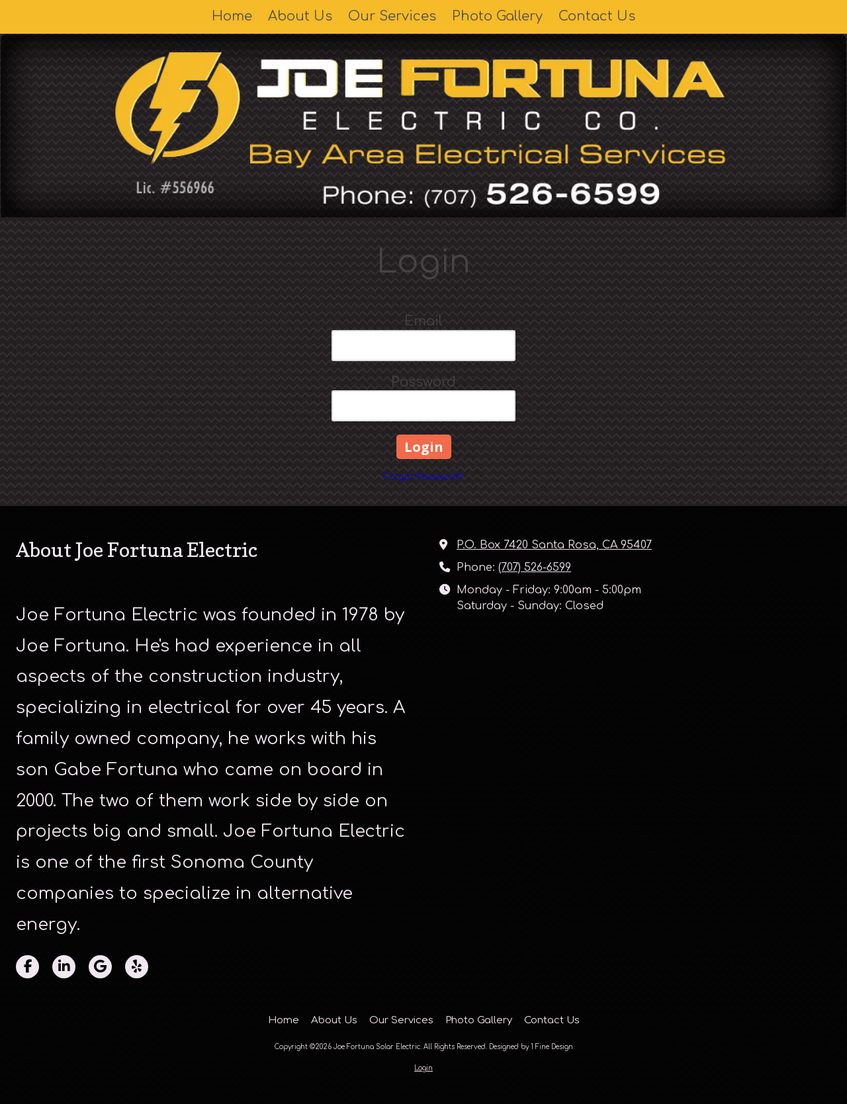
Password (423, 382)
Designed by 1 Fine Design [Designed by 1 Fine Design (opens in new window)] (531, 1046)
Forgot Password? (423, 477)
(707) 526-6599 (534, 567)
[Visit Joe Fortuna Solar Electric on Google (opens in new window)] (100, 966)
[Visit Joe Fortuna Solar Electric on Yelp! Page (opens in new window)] (136, 966)
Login (423, 1068)
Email (423, 321)
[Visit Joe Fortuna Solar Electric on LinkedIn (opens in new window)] (63, 966)
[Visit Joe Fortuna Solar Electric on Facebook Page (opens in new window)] (27, 966)
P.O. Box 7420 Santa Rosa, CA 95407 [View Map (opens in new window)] (554, 545)
